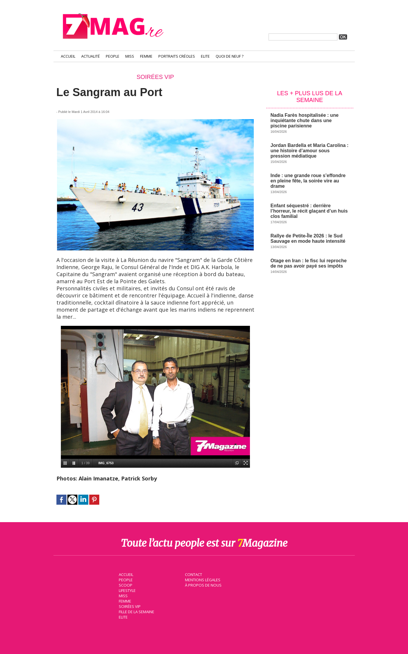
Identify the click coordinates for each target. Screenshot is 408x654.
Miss (129, 56)
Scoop (125, 584)
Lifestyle (127, 590)
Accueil (68, 56)
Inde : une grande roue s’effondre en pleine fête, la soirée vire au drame (308, 181)
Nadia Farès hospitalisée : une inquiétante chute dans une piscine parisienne (305, 120)
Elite (205, 56)
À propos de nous (202, 584)
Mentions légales (202, 579)
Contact (193, 574)
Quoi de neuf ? (229, 56)
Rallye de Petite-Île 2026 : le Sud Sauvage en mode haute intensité (308, 238)
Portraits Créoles (176, 56)
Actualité (90, 56)
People (112, 56)
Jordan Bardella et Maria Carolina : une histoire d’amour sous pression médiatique (310, 150)
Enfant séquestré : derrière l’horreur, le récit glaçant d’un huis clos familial (309, 211)
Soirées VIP (129, 606)
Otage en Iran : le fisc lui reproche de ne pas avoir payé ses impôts (309, 263)
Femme (146, 56)
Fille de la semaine (136, 611)
